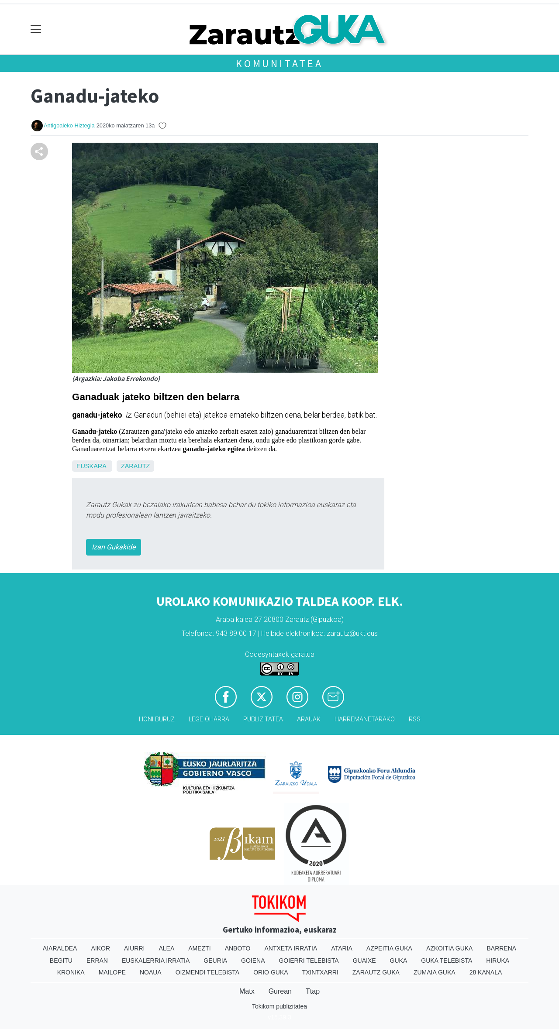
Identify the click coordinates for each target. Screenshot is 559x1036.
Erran (97, 960)
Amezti (199, 948)
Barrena (501, 948)
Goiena (253, 960)
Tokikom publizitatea (279, 1006)
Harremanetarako (365, 719)
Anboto (238, 948)
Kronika (71, 972)
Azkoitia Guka (449, 948)
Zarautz (135, 466)
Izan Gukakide (113, 547)
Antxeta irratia (291, 948)
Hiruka (497, 960)
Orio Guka (270, 972)
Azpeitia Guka (389, 948)
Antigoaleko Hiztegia (69, 125)
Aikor (100, 948)
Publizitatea (263, 719)
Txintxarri (320, 972)
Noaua (151, 972)
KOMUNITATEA (279, 63)
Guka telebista (446, 960)
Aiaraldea (60, 948)
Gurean (280, 991)
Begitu (61, 960)
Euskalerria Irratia (156, 960)
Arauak (309, 719)
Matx (247, 991)
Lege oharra (209, 719)
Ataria (341, 948)
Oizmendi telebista (208, 972)
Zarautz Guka (376, 972)
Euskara (91, 466)
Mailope (112, 972)
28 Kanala (485, 972)
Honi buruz (157, 719)
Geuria (215, 960)
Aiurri (134, 948)
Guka (398, 960)
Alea (166, 948)
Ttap (313, 991)
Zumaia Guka (434, 972)
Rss (415, 719)
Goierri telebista (308, 960)
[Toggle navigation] (36, 29)
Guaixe (364, 960)
